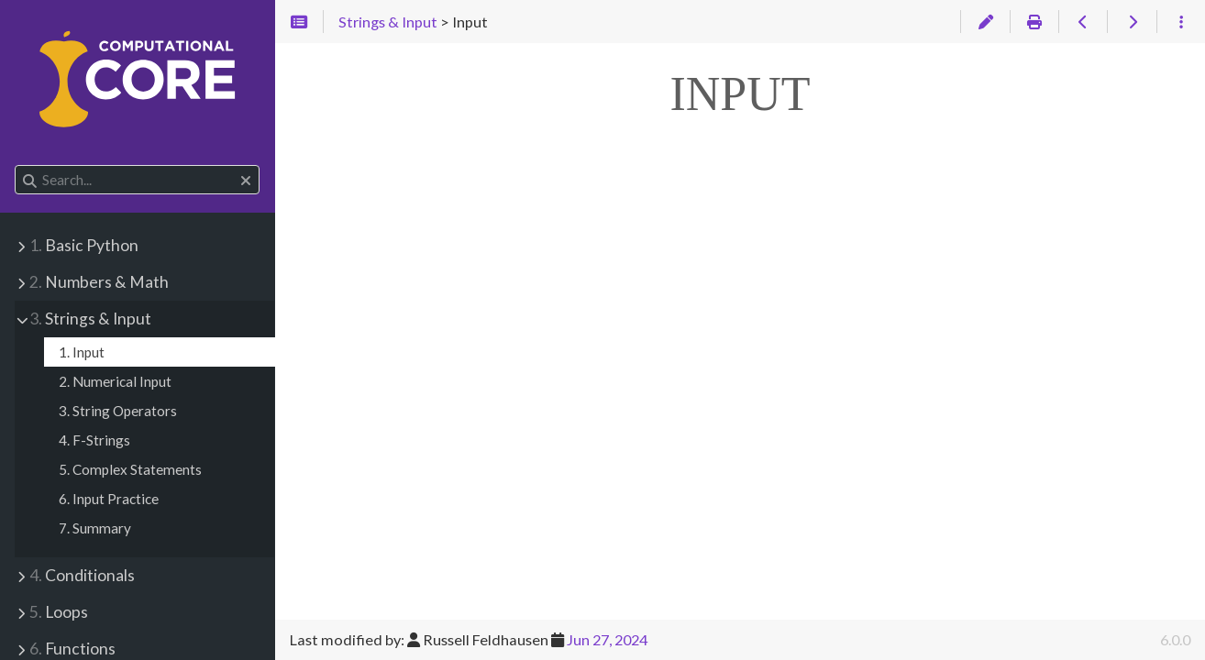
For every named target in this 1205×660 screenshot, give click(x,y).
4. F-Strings (94, 440)
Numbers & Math (99, 282)
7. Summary (95, 528)
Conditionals (82, 575)
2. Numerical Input (115, 381)
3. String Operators (118, 410)
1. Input (82, 352)
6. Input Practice (109, 498)
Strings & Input (90, 318)
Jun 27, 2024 (607, 639)
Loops (58, 612)
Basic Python (83, 245)
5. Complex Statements (130, 469)
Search (16, 165)
